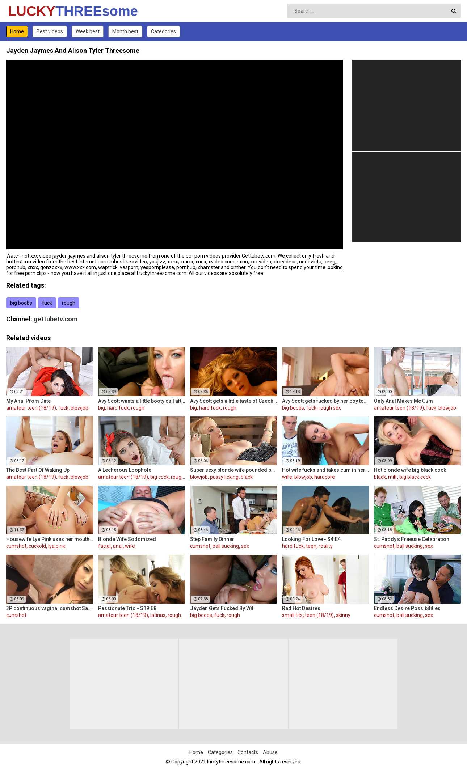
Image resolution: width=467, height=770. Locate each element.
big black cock (415, 477)
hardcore (324, 477)
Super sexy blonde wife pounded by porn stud (233, 470)
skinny (343, 615)
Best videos (50, 31)
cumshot (16, 546)
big (101, 408)
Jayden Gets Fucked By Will (222, 608)
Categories (163, 31)
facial (104, 546)
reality (326, 546)
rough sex (330, 408)
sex (245, 546)
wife (287, 477)
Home (17, 31)
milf (392, 477)
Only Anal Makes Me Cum (403, 401)
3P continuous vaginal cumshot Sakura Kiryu (49, 608)
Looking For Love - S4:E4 (311, 539)
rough (68, 303)
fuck (47, 303)
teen (311, 546)
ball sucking (226, 546)
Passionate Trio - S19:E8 (127, 608)
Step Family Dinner (212, 539)
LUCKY (27, 11)
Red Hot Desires (301, 608)
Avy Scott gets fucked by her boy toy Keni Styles (325, 401)
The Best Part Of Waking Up (38, 470)
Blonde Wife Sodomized (127, 539)
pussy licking (224, 477)
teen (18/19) (319, 615)
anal (118, 546)
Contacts (247, 752)
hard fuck (118, 408)
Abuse (270, 752)
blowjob (79, 408)
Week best (88, 31)
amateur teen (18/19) (31, 408)
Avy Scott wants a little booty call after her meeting (141, 401)
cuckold (37, 546)
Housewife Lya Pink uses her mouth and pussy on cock (49, 539)
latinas (157, 615)
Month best (125, 31)
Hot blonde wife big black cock (410, 470)
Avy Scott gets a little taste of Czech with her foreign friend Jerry (233, 401)
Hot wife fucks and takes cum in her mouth (325, 470)
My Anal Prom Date (28, 401)
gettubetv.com (56, 319)
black (247, 477)
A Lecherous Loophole (124, 470)
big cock (159, 477)
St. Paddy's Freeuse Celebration (411, 539)
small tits (292, 615)
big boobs (21, 303)
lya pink (56, 546)
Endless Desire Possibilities (407, 608)
